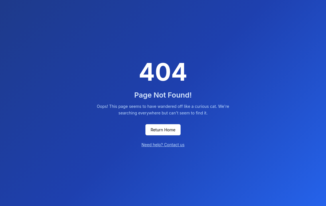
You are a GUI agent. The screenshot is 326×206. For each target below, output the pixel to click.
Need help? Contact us (162, 144)
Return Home (163, 129)
